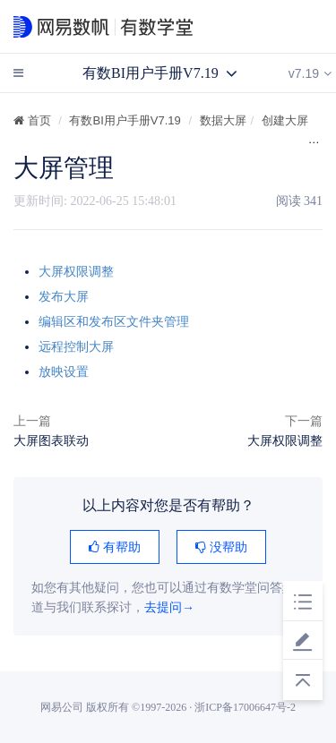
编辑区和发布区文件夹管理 (114, 321)
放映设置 (64, 371)
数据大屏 (223, 120)
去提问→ (169, 607)
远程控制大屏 (76, 346)
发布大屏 (64, 296)
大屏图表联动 (51, 440)
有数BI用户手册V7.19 (124, 120)
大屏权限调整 (76, 271)
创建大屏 (285, 120)
